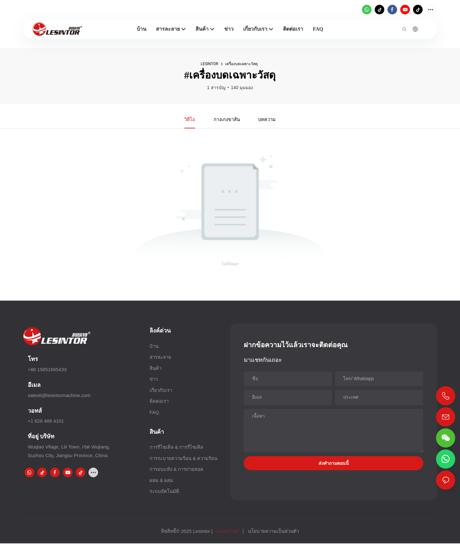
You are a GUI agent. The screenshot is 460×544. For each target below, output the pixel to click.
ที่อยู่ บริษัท (41, 436)
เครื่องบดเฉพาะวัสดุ (241, 64)
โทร (33, 359)
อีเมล (34, 385)
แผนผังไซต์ (227, 531)
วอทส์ (35, 411)
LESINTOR (209, 64)
